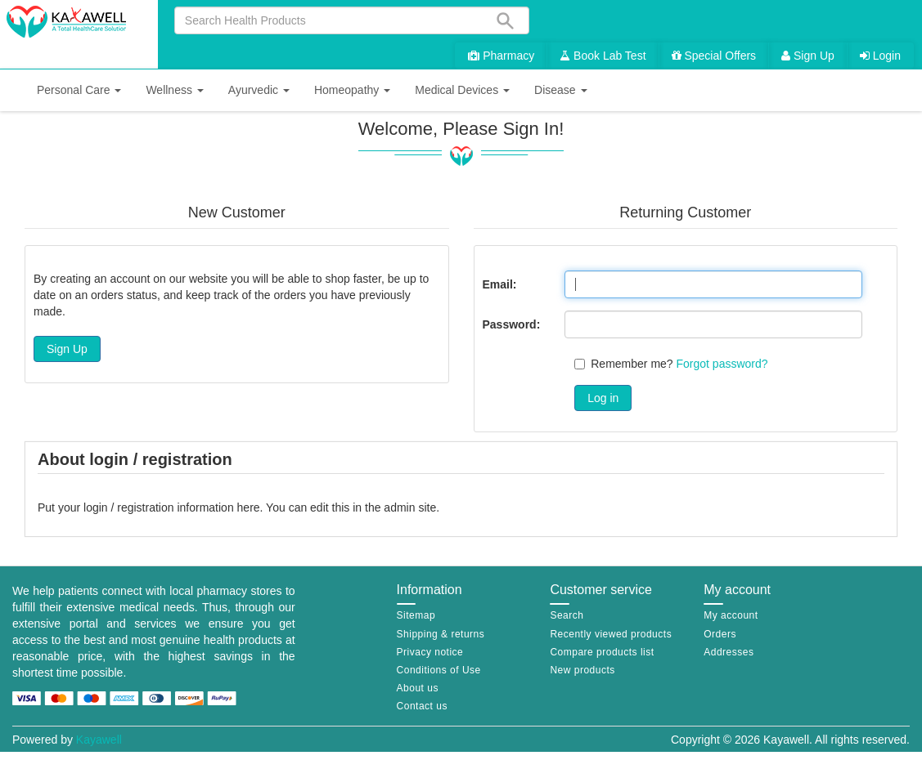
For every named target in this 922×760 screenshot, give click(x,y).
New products (582, 670)
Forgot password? (722, 363)
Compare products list (602, 652)
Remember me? (631, 363)
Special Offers (714, 55)
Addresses (728, 652)
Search (566, 615)
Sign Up (807, 55)
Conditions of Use (439, 670)
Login (880, 55)
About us (418, 688)
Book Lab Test (602, 55)
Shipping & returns (441, 634)
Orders (720, 634)
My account (731, 615)
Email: (500, 284)
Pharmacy (501, 55)
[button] (79, 90)
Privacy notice (430, 652)
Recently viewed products (611, 634)
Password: (512, 324)
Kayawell (99, 739)
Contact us (422, 706)
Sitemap (416, 615)
